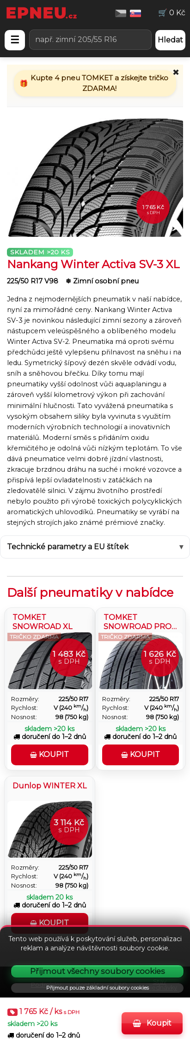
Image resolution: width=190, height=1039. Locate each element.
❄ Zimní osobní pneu (102, 281)
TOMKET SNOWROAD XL (42, 621)
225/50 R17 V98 (33, 281)
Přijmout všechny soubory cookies (97, 971)
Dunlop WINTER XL (49, 785)
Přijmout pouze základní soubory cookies (97, 988)
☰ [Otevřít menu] (14, 40)
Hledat (170, 40)
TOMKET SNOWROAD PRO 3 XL (138, 621)
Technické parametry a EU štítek (68, 546)
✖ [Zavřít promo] (175, 72)
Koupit (152, 1023)
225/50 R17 (73, 699)
